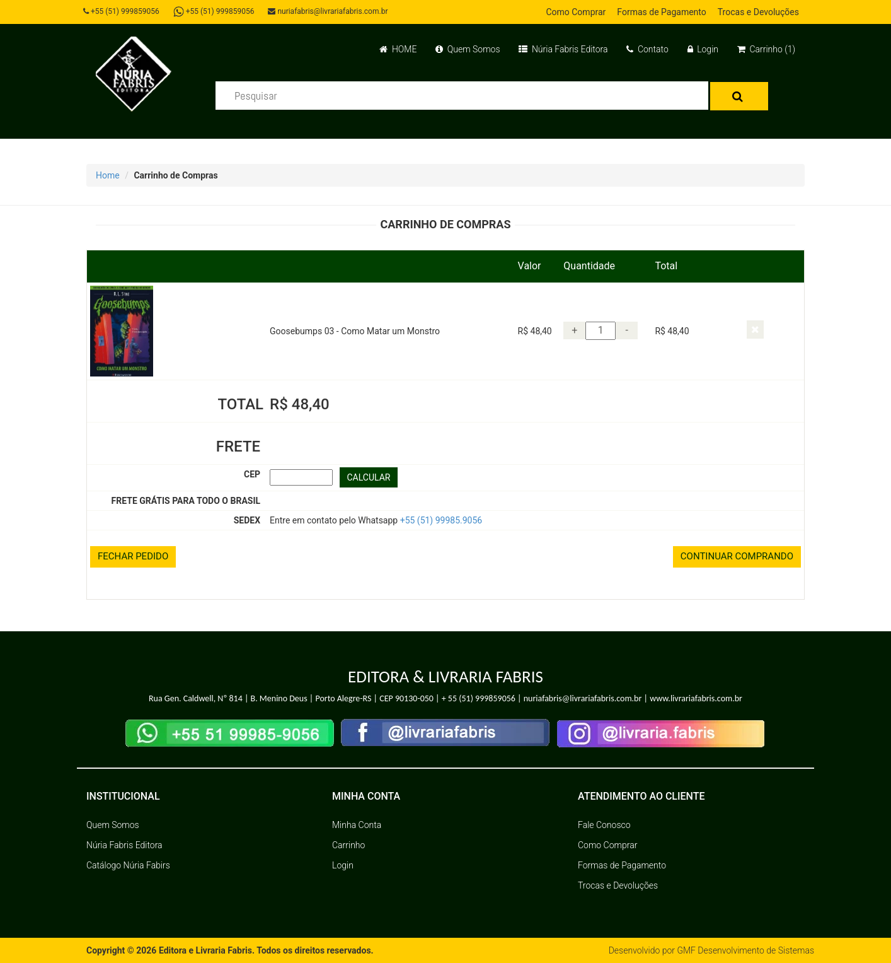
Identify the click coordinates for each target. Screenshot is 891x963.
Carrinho (348, 845)
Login (702, 49)
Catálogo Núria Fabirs (128, 865)
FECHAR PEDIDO (133, 556)
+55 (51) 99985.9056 (441, 520)
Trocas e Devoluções (758, 12)
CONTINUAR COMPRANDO (737, 556)
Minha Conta (356, 825)
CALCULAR (369, 477)
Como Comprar (576, 12)
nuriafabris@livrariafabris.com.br (328, 11)
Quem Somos (467, 49)
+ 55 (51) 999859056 (478, 698)
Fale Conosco (604, 825)
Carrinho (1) (766, 49)
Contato (647, 49)
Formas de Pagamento (661, 12)
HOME (398, 49)
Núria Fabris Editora (563, 49)
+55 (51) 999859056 (121, 11)
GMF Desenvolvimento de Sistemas (745, 950)
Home (108, 175)
